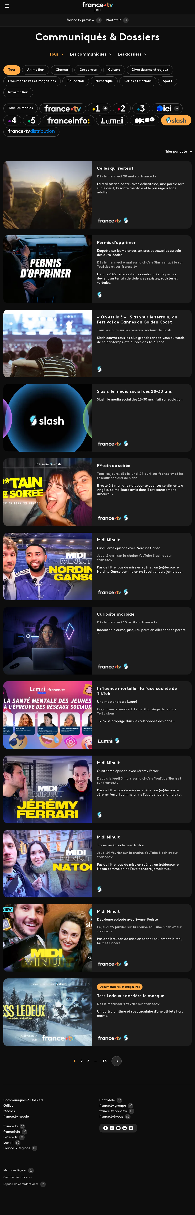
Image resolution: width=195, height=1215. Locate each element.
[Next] (117, 1064)
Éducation (77, 81)
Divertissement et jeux (155, 70)
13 (104, 1064)
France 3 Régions (16, 1151)
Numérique (106, 81)
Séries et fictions (141, 81)
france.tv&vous (111, 1119)
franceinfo (11, 1134)
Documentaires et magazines (33, 81)
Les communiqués (88, 54)
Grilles (8, 1108)
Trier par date (178, 154)
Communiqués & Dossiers (23, 1103)
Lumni (8, 1145)
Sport (172, 81)
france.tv (10, 1129)
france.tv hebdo (16, 1119)
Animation (37, 70)
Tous (54, 54)
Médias (9, 1114)
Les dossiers (129, 54)
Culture (118, 70)
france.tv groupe (112, 1108)
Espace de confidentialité (21, 1186)
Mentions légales (15, 1173)
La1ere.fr (10, 1140)
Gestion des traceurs (17, 1180)
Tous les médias (21, 109)
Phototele (113, 20)
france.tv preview (80, 20)
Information (19, 93)
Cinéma (64, 70)
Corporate (91, 70)
